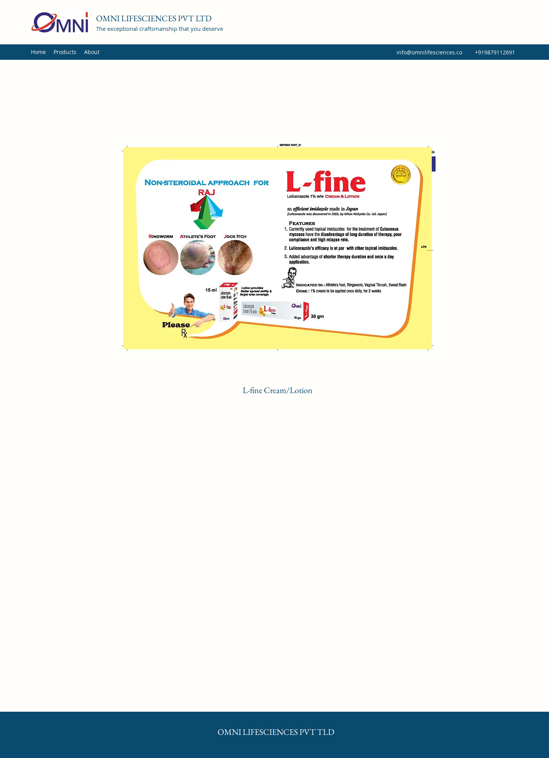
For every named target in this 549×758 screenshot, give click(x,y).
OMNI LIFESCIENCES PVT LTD (154, 18)
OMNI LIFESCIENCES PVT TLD (276, 732)
